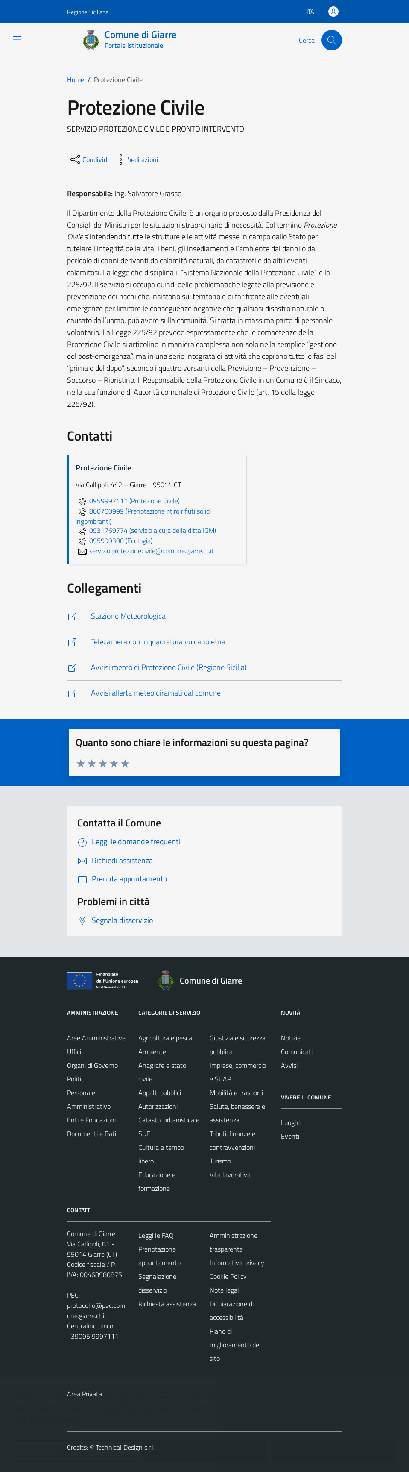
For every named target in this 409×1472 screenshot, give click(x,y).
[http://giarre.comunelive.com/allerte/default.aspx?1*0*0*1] (204, 693)
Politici (76, 1079)
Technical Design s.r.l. (125, 1447)
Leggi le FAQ (156, 1235)
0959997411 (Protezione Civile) (128, 501)
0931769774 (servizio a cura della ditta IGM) (146, 530)
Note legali (225, 1290)
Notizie (291, 1038)
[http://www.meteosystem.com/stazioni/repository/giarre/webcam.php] (204, 642)
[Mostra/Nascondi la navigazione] (17, 39)
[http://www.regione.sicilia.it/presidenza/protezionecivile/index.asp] (204, 668)
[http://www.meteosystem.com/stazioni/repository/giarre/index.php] (204, 616)
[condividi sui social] (89, 159)
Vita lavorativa (230, 1174)
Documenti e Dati (91, 1133)
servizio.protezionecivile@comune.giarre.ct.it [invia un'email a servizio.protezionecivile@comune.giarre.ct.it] (145, 551)
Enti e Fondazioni (91, 1120)
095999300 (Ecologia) (114, 540)
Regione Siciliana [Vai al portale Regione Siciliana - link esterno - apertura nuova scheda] (87, 11)
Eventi (290, 1136)
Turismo (220, 1161)
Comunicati (297, 1051)
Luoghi (290, 1122)
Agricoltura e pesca (165, 1038)
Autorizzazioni (158, 1106)
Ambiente (152, 1051)
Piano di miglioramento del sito (235, 1344)
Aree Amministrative (96, 1038)
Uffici (74, 1051)
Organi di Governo (92, 1065)
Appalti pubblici (159, 1092)
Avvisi (289, 1065)
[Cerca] (331, 40)
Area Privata (84, 1394)
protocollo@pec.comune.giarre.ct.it (96, 1310)
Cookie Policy (228, 1276)
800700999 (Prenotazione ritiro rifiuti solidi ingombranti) (143, 516)
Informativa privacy (237, 1263)
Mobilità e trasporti (236, 1092)
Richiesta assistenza (167, 1304)
